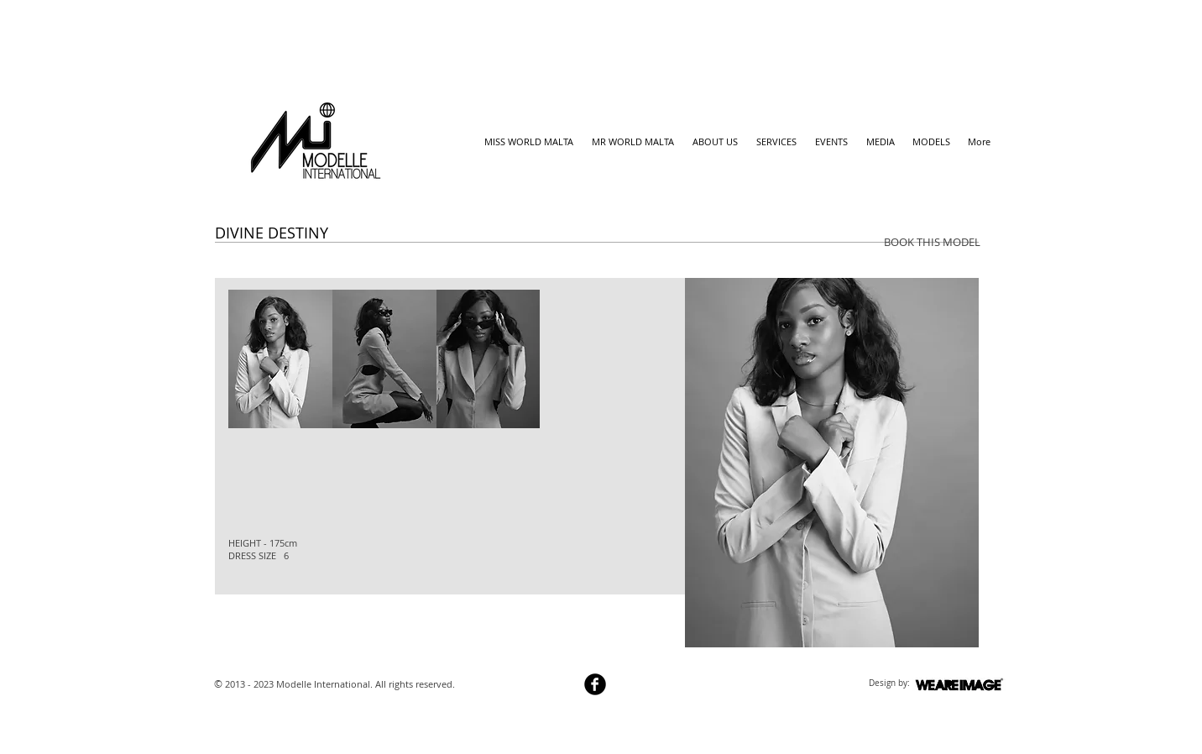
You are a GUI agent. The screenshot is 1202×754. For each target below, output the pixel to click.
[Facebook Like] (247, 610)
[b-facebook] (595, 684)
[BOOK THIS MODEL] (931, 242)
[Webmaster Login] (517, 686)
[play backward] (249, 359)
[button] (280, 359)
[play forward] (652, 359)
